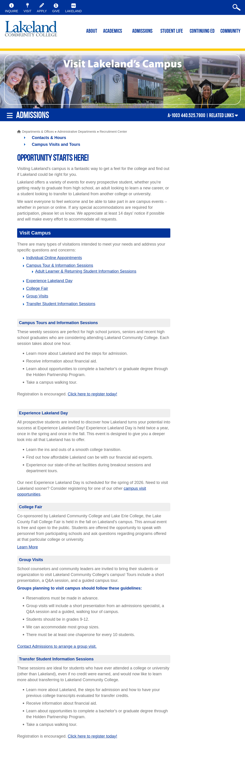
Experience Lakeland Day (49, 281)
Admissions (142, 31)
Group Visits (37, 296)
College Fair (37, 288)
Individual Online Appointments (54, 257)
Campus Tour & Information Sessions (59, 265)
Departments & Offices (38, 131)
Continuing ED (202, 31)
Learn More (27, 547)
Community (230, 31)
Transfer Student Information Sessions (60, 304)
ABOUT (91, 31)
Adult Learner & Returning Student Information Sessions (85, 271)
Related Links (221, 115)
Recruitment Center (113, 131)
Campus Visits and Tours (56, 144)
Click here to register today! (92, 394)
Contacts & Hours (49, 137)
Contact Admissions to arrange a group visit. (57, 646)
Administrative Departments (76, 131)
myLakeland (31, 31)
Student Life (171, 31)
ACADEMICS (112, 31)
